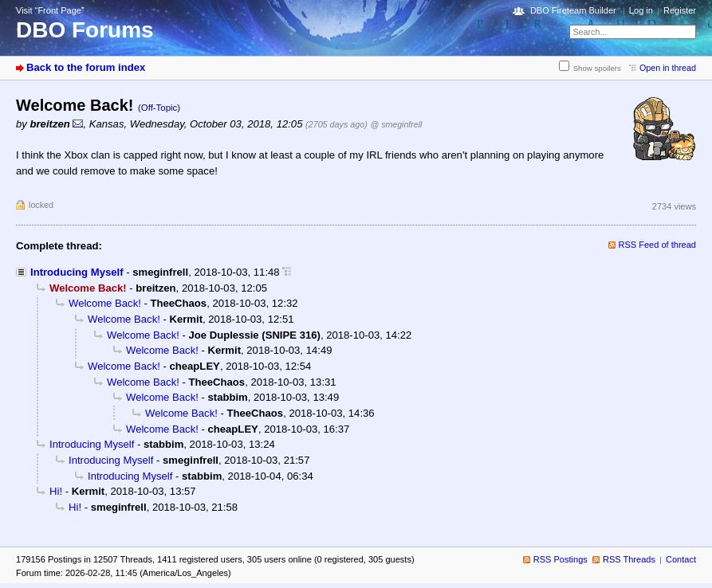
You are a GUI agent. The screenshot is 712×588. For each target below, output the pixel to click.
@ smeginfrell (396, 124)
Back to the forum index (85, 67)
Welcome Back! (105, 303)
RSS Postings (560, 559)
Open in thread (667, 68)
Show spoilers (597, 68)
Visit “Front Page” (50, 10)
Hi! (55, 491)
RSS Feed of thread (658, 244)
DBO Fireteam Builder (573, 10)
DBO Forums (85, 30)
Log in (641, 10)
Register (679, 10)
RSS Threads (629, 559)
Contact (681, 559)
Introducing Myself (77, 272)
